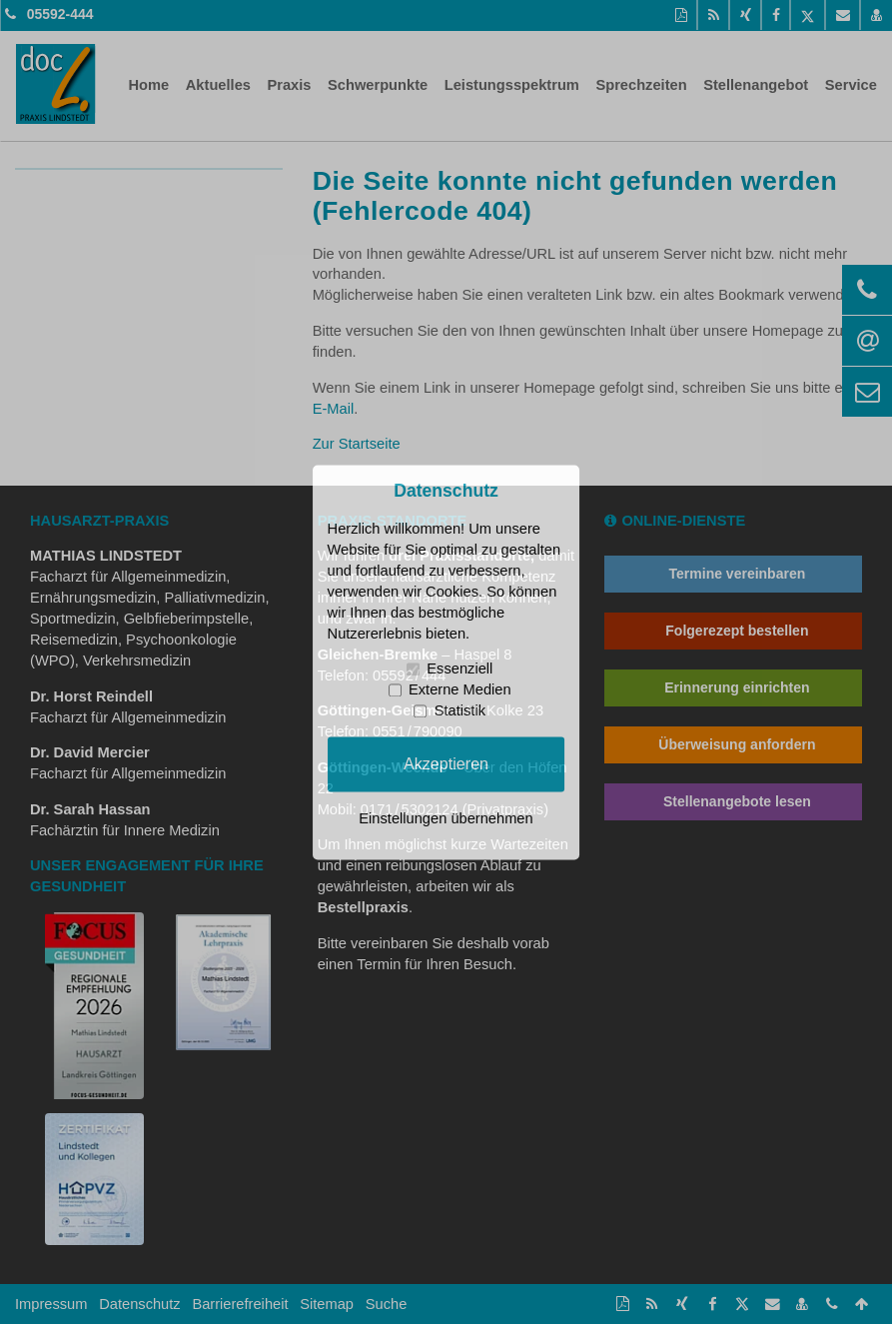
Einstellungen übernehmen (445, 818)
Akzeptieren (446, 763)
